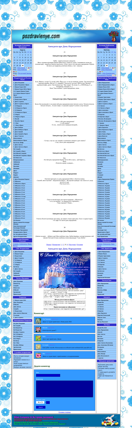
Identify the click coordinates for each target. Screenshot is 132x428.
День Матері (101, 353)
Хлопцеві (100, 175)
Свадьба (15, 285)
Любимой (16, 164)
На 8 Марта (17, 338)
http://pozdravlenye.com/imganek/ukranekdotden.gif (64, 309)
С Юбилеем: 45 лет (19, 203)
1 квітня (100, 349)
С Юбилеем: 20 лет (19, 190)
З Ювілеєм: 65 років (103, 211)
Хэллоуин (16, 315)
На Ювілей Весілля (103, 153)
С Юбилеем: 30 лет (19, 194)
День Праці (105, 68)
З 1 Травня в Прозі (103, 125)
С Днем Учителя (18, 136)
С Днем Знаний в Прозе (20, 134)
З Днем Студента (102, 101)
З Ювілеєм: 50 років (103, 205)
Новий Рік (100, 285)
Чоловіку (100, 166)
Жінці (99, 168)
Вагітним (100, 338)
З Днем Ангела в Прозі (104, 147)
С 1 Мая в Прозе (18, 125)
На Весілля (100, 149)
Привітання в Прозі (103, 232)
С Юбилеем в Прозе (19, 183)
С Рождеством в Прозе (20, 99)
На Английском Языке (20, 234)
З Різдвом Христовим (103, 97)
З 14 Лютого (101, 106)
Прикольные (17, 294)
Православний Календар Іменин (105, 223)
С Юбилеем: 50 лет (19, 205)
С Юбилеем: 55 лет (19, 207)
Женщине (16, 168)
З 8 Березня (100, 114)
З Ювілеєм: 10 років (103, 185)
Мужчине (16, 166)
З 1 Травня (100, 123)
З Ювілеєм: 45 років (103, 203)
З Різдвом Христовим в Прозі (106, 99)
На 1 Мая (16, 343)
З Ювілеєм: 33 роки (103, 196)
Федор (15, 246)
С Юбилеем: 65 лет (19, 211)
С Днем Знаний (18, 131)
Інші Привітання (102, 236)
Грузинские (16, 292)
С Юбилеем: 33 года (19, 196)
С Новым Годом (18, 253)
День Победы (22, 70)
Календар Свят (102, 230)
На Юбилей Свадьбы (19, 153)
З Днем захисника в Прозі (105, 112)
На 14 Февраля (17, 334)
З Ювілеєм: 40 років (103, 201)
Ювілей (99, 292)
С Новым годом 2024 (19, 300)
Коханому (100, 162)
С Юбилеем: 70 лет (19, 214)
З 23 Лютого (101, 262)
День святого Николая (20, 313)
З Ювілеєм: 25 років (103, 192)
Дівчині (99, 177)
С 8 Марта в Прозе (19, 116)
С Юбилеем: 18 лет (19, 188)
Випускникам (101, 138)
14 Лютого (100, 306)
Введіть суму (40, 400)
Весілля (99, 288)
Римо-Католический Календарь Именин (19, 227)
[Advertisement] (66, 15)
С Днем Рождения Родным (21, 179)
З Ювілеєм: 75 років (103, 216)
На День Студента (18, 332)
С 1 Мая (15, 123)
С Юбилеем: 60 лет (19, 209)
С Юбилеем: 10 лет (19, 185)
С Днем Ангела (18, 144)
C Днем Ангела (18, 269)
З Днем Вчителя (102, 136)
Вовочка (100, 319)
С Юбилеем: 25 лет (19, 192)
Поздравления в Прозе (20, 232)
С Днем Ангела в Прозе (20, 147)
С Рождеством (17, 97)
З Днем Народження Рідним (105, 179)
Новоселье (16, 288)
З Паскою (100, 266)
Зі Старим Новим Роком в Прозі (105, 94)
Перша (48, 244)
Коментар (39, 379)
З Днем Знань (101, 131)
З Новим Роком (102, 253)
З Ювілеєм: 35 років (103, 198)
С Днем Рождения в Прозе (21, 85)
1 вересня (100, 358)
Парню (15, 175)
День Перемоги (106, 70)
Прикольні (100, 294)
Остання (80, 244)
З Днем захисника (102, 110)
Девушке (16, 177)
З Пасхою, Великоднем (104, 119)
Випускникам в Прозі (104, 140)
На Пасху (16, 266)
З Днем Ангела (101, 144)
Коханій (99, 164)
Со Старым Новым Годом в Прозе (21, 94)
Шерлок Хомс (101, 317)
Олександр (106, 244)
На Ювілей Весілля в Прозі (105, 155)
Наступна (72, 244)
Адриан (15, 244)
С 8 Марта (16, 114)
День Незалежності (103, 356)
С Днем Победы (18, 127)
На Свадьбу (17, 149)
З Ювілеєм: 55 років (103, 207)
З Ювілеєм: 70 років (103, 214)
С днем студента (18, 317)
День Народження (102, 283)
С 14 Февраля (17, 106)
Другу (15, 170)
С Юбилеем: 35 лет (19, 198)
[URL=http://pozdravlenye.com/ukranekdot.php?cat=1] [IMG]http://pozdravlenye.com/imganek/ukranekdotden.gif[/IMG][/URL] (64, 303)
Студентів (100, 304)
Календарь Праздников (20, 230)
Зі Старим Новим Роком (104, 91)
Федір (99, 246)
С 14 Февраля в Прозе (20, 108)
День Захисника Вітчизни (105, 345)
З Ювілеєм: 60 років (103, 209)
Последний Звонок (24, 73)
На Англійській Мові (103, 234)
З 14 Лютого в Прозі (103, 108)
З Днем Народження (103, 82)
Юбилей (15, 290)
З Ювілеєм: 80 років (103, 218)
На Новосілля (101, 157)
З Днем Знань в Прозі (103, 134)
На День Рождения (19, 323)
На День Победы (18, 345)
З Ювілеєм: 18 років (103, 188)
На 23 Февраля (17, 336)
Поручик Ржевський (103, 315)
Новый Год (16, 283)
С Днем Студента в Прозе (21, 103)
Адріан (99, 244)
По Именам (16, 220)
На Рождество (17, 330)
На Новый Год (17, 328)
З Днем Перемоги (102, 127)
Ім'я (37, 372)
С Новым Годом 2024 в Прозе (22, 89)
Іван (112, 244)
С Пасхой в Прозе (18, 121)
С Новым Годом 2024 (19, 87)
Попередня (56, 244)
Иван (29, 244)
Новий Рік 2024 (102, 328)
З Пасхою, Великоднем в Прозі (106, 121)
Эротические (17, 347)
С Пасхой (16, 119)
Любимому (16, 162)
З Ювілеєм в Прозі (103, 183)
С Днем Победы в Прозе (20, 129)
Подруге (15, 173)
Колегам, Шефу (102, 142)
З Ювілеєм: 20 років (103, 190)
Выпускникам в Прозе (20, 140)
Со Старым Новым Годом (21, 91)
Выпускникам (17, 138)
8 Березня (100, 311)
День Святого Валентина (105, 343)
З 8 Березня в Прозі (103, 116)
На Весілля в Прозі (103, 151)
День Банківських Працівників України (106, 74)
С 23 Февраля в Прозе (20, 112)
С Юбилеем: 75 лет (19, 216)
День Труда (21, 68)
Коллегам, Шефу (18, 142)
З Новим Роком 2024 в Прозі (105, 89)
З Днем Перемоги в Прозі (105, 129)
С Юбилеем (17, 181)
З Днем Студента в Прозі (104, 103)
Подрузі (99, 173)
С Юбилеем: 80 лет (19, 218)
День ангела (17, 306)
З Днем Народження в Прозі (105, 85)
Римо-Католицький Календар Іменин (106, 227)
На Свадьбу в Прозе (19, 151)
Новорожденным (18, 160)
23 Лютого (100, 309)
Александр (23, 244)
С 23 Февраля (17, 110)
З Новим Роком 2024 (103, 87)
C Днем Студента (18, 258)
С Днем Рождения (18, 82)
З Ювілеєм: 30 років (103, 194)
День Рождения (18, 281)
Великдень (100, 347)
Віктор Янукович (102, 322)
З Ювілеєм (100, 181)
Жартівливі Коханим (103, 277)
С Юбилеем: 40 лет (19, 201)
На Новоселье (17, 157)
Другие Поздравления (20, 236)
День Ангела (101, 334)
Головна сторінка (65, 412)
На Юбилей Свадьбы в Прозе (22, 155)
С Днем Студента (18, 101)
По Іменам (100, 220)
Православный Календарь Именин (21, 223)
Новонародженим (102, 160)
